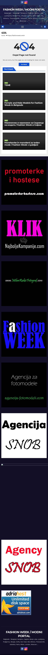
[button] (41, 27)
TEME (7, 85)
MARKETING (6, 640)
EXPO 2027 (31, 643)
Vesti (6, 647)
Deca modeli (41, 636)
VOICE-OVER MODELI (25, 651)
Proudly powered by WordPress (14, 631)
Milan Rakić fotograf (32, 640)
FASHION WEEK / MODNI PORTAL (24, 9)
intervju (5, 636)
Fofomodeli (33, 636)
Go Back (24, 64)
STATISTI (24, 647)
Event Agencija (22, 643)
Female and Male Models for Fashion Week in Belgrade (23, 104)
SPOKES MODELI (12, 651)
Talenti (6, 643)
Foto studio (13, 643)
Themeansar (38, 631)
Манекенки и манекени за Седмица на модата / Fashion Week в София (23, 123)
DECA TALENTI (40, 643)
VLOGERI (31, 647)
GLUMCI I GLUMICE (15, 647)
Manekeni (25, 636)
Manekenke (17, 636)
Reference (42, 640)
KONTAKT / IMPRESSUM (18, 640)
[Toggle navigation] (22, 26)
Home (3, 35)
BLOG (6, 82)
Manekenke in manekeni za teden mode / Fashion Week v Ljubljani (22, 143)
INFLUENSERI (36, 651)
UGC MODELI (39, 647)
